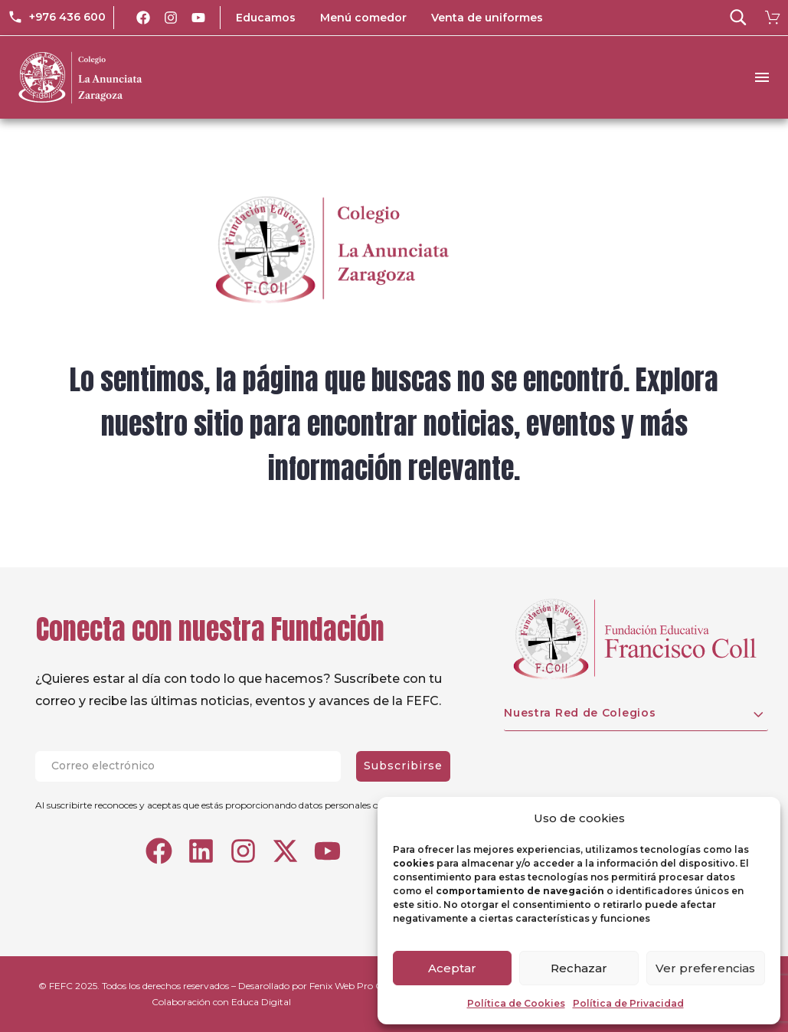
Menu (762, 77)
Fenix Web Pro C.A (350, 985)
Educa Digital (261, 1002)
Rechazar (579, 968)
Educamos (266, 17)
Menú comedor (363, 17)
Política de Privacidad (628, 1003)
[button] (738, 17)
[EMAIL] (195, 766)
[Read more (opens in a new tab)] (57, 17)
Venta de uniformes (487, 17)
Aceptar (452, 968)
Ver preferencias (705, 968)
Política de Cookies (516, 1003)
